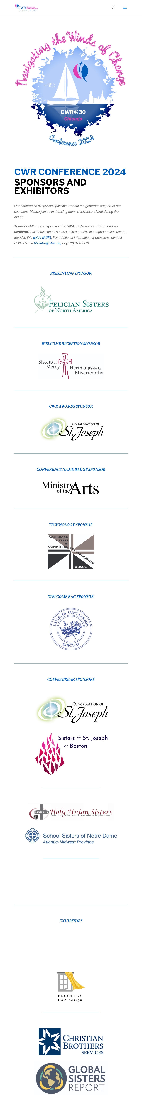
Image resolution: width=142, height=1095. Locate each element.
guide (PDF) (42, 237)
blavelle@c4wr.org (47, 243)
